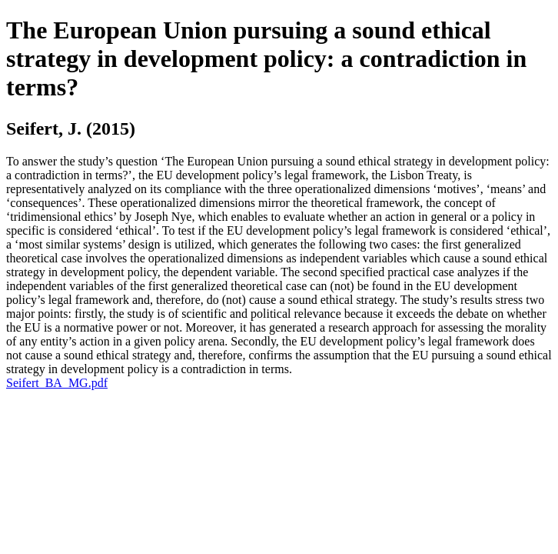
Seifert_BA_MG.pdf (57, 382)
